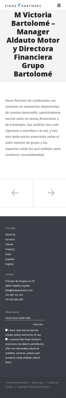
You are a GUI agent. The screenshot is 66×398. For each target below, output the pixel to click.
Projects (10, 249)
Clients (9, 244)
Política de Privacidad (17, 382)
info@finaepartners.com (19, 290)
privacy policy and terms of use (23, 334)
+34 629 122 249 (14, 294)
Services (10, 239)
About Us (10, 234)
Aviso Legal (38, 382)
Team (8, 254)
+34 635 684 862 (14, 299)
